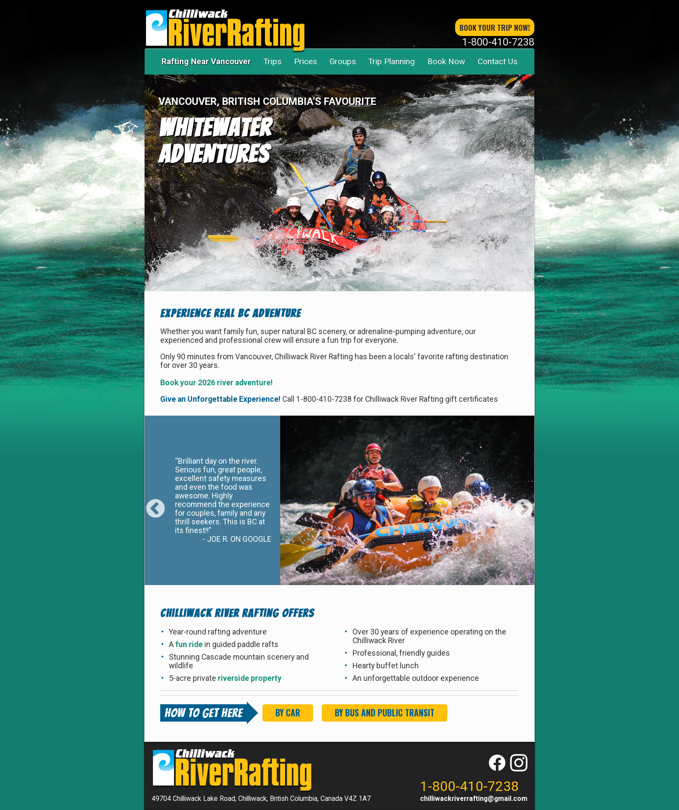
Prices (305, 61)
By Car (287, 712)
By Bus (384, 712)
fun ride (189, 644)
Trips (272, 61)
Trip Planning (391, 61)
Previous (155, 502)
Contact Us (497, 61)
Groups (343, 61)
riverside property (249, 678)
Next (523, 502)
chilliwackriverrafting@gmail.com (473, 798)
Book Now (446, 61)
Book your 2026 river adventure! (216, 382)
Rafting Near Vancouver (206, 61)
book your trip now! (494, 27)
